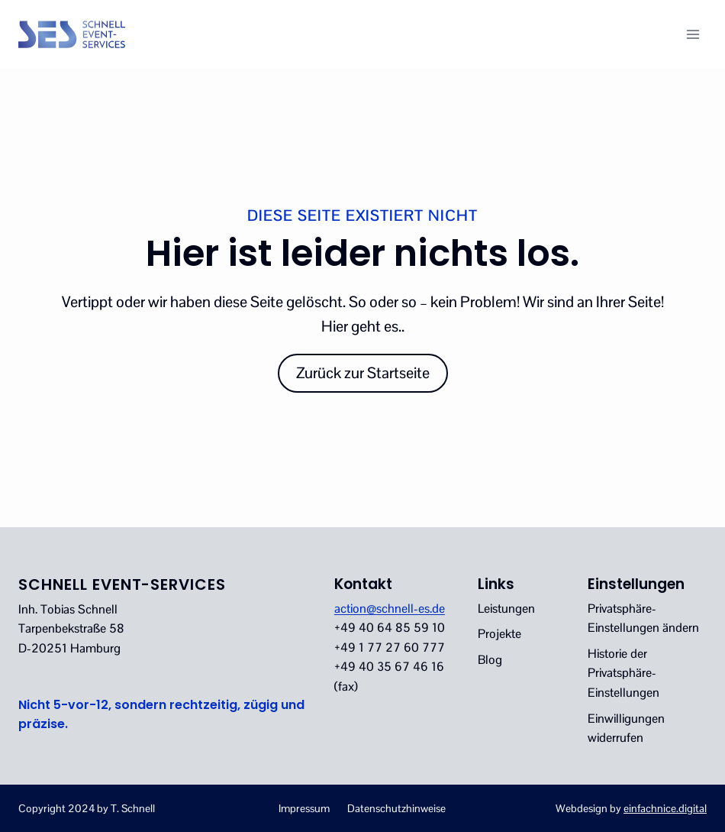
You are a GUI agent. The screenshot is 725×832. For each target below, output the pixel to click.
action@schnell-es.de (389, 609)
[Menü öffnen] (692, 34)
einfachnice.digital (665, 808)
